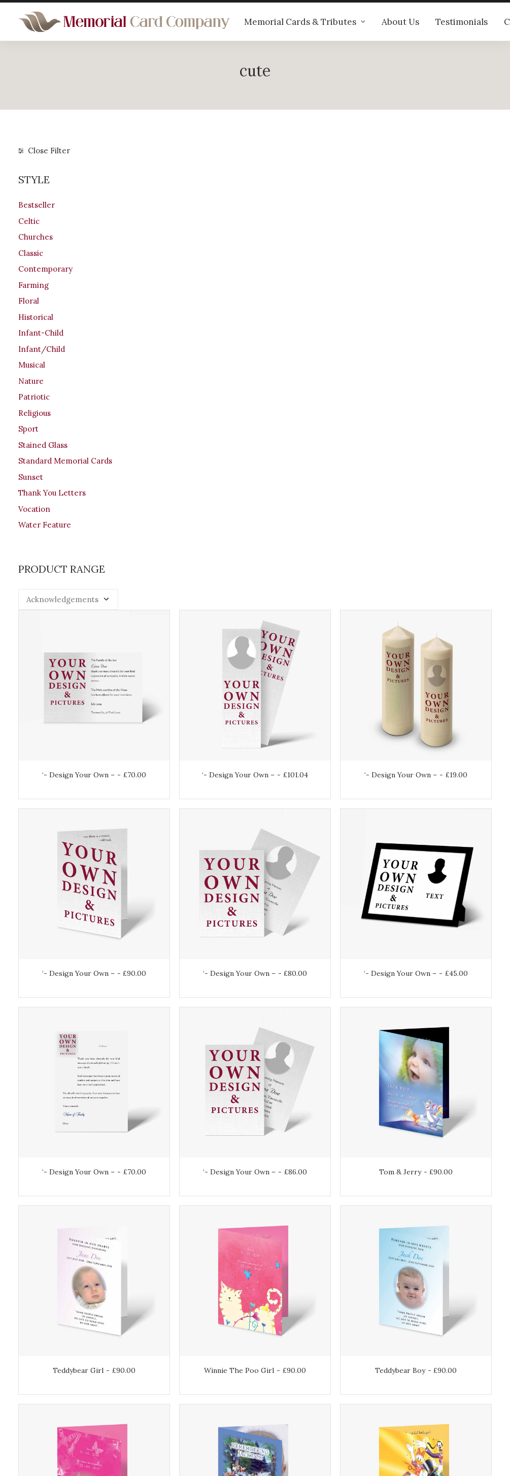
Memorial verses (171, 1373)
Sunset (30, 477)
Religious (34, 413)
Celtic (29, 221)
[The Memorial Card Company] (124, 22)
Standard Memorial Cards (65, 461)
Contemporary (45, 269)
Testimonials (461, 21)
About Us (400, 21)
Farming (33, 285)
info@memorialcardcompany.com (80, 1409)
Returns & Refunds (298, 1372)
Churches (35, 237)
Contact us (160, 1386)
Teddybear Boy (436, 798)
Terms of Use (288, 1385)
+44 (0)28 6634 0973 (62, 1382)
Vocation (34, 509)
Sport (28, 429)
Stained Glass (42, 445)
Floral (28, 301)
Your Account (288, 1345)
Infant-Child (40, 333)
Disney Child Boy (314, 965)
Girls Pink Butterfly (193, 968)
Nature (31, 381)
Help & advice (166, 1346)
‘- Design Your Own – (192, 302)
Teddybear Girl (193, 798)
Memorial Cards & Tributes (304, 21)
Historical (35, 317)
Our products (165, 1333)
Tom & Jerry (435, 632)
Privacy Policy (289, 1398)
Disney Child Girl (435, 965)
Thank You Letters (52, 493)
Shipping (280, 1358)
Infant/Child (41, 349)
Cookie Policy (289, 1412)
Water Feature (44, 525)
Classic (30, 253)
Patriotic (34, 397)
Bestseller (36, 205)
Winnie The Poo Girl (314, 802)
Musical (31, 365)
